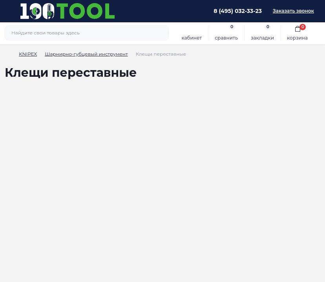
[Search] (162, 32)
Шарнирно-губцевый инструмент (86, 54)
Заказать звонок (293, 11)
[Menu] (10, 11)
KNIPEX (28, 54)
